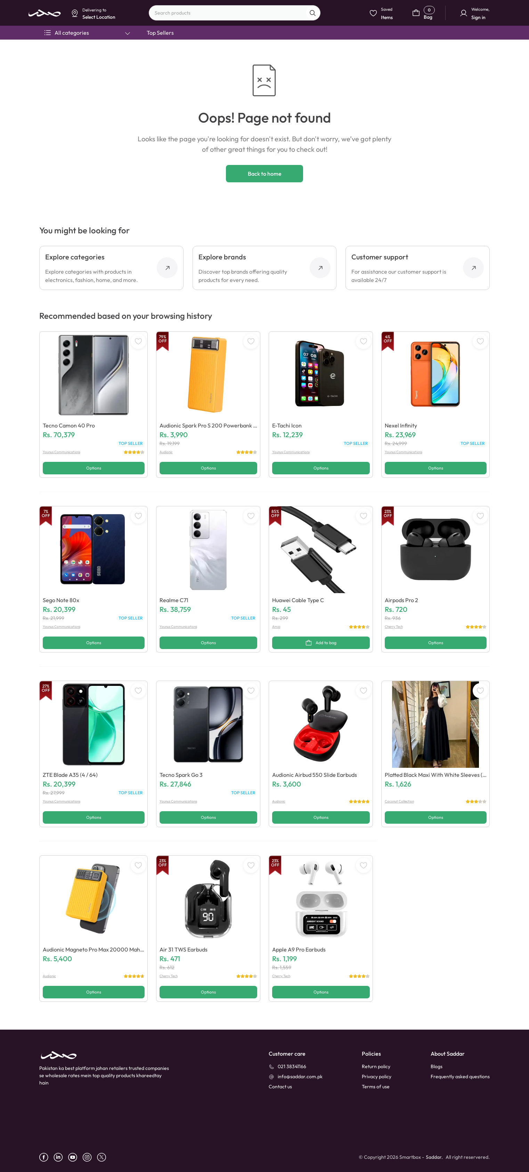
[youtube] (75, 1157)
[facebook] (46, 1157)
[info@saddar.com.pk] (296, 1076)
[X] (104, 1157)
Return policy (376, 1066)
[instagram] (89, 1157)
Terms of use (376, 1086)
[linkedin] (61, 1157)
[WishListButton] (138, 341)
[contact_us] (280, 1086)
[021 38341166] (287, 1066)
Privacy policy (376, 1076)
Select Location (195, 54)
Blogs (436, 1066)
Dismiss (165, 54)
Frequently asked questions (460, 1076)
